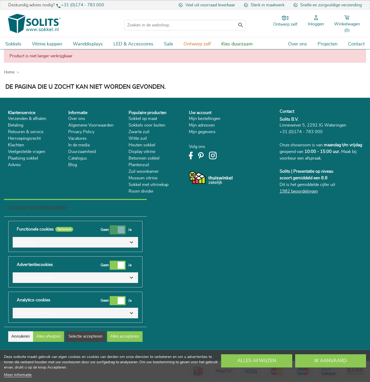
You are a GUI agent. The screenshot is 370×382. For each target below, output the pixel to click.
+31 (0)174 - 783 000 (82, 5)
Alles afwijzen (256, 360)
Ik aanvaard (330, 360)
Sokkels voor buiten (147, 125)
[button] (75, 242)
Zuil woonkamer (144, 171)
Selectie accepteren (85, 336)
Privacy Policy (81, 132)
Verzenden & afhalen (27, 119)
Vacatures (77, 138)
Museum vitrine (143, 178)
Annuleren (20, 336)
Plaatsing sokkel (23, 158)
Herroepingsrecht (24, 138)
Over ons (76, 119)
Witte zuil (138, 138)
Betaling (15, 125)
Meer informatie (18, 375)
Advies (14, 165)
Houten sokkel (142, 145)
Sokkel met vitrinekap (148, 185)
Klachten (16, 145)
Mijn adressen (202, 125)
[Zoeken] (185, 25)
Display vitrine (142, 152)
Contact (287, 111)
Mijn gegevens (202, 132)
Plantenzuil (139, 165)
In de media (79, 145)
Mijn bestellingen (204, 119)
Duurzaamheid (82, 152)
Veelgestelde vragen (26, 152)
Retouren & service (25, 132)
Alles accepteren (124, 336)
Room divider (141, 191)
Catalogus (77, 158)
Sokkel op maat (143, 119)
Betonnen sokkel (144, 158)
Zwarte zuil (139, 132)
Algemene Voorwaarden (90, 125)
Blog (72, 165)
